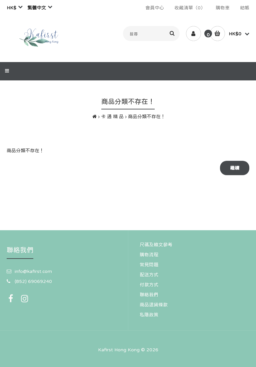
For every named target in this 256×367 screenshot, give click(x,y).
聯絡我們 (149, 294)
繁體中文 (36, 7)
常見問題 (149, 264)
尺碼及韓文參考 (156, 244)
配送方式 (149, 274)
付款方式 (149, 284)
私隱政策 (149, 314)
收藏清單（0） (189, 7)
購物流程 (149, 254)
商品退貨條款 (154, 304)
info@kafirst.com (33, 271)
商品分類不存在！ (146, 116)
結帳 (244, 7)
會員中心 (154, 7)
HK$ (11, 7)
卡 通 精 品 (112, 116)
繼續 (234, 167)
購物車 (223, 7)
